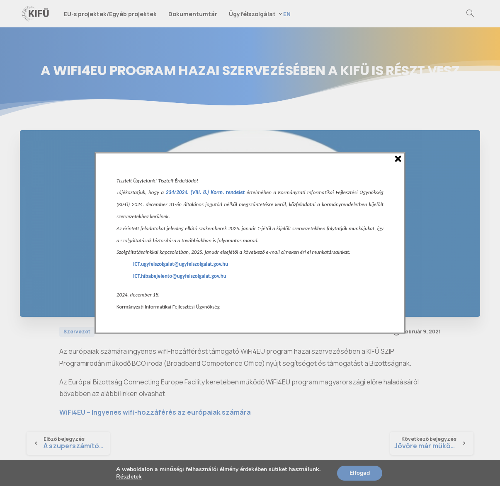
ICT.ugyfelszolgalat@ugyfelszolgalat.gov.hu (180, 264)
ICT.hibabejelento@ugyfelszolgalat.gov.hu (179, 276)
